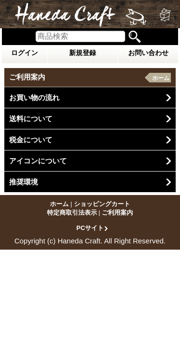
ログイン (24, 53)
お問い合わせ (148, 53)
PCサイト (90, 227)
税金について (30, 140)
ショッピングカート (102, 203)
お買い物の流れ (34, 97)
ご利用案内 (117, 212)
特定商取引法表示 (72, 212)
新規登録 (82, 53)
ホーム (160, 78)
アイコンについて (38, 161)
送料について (30, 119)
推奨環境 (23, 182)
